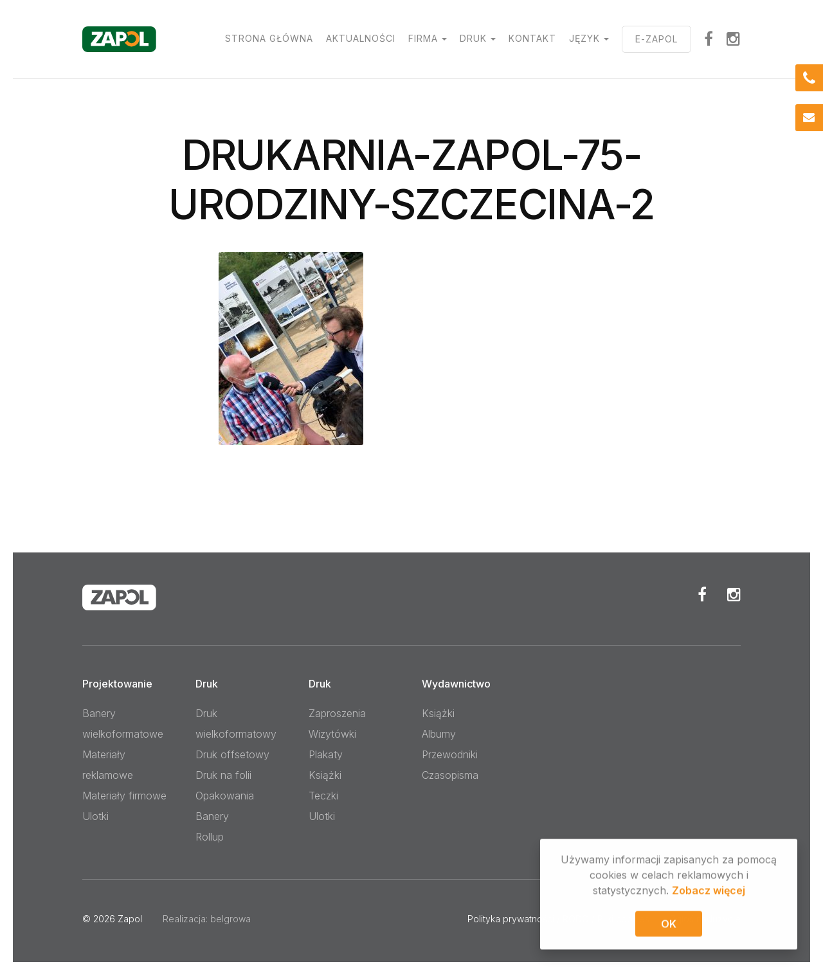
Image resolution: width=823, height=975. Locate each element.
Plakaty (326, 754)
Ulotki (95, 816)
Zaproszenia (337, 713)
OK (668, 925)
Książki (325, 775)
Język (584, 38)
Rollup (209, 836)
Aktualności (360, 38)
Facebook (702, 594)
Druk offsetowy (232, 754)
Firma (423, 38)
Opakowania (224, 795)
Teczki (323, 795)
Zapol (130, 918)
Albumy (439, 733)
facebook (709, 38)
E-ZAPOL (656, 38)
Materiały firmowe (124, 795)
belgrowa (230, 918)
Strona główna (269, 38)
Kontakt (532, 38)
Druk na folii (223, 775)
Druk (473, 38)
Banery (212, 816)
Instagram (734, 38)
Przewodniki (450, 754)
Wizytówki (332, 733)
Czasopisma (450, 775)
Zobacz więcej (708, 892)
